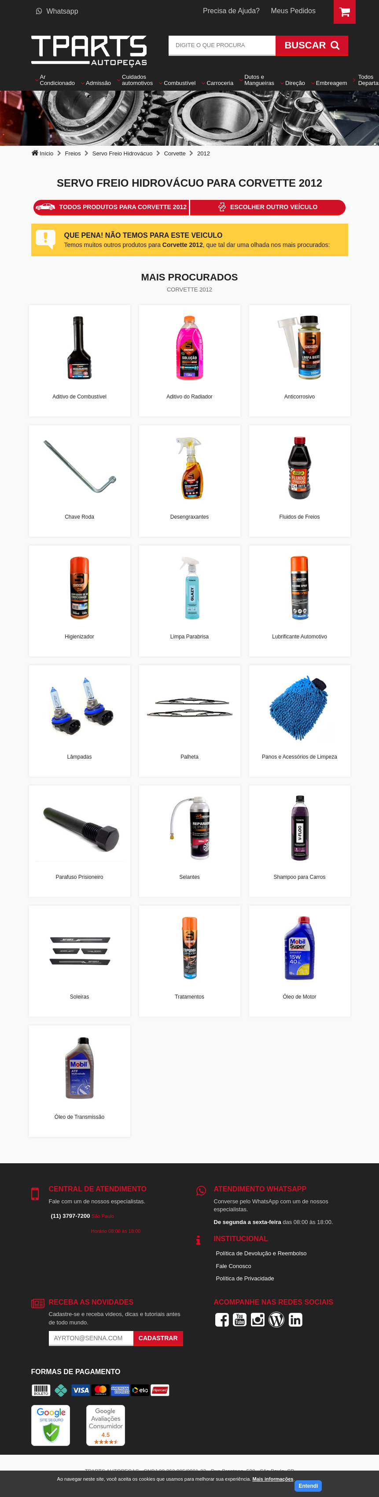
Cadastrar (158, 1338)
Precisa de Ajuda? (231, 11)
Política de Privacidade (245, 1278)
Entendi (308, 1486)
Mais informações (272, 1479)
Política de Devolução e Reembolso (261, 1253)
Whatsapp (57, 11)
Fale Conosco (233, 1266)
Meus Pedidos (293, 11)
